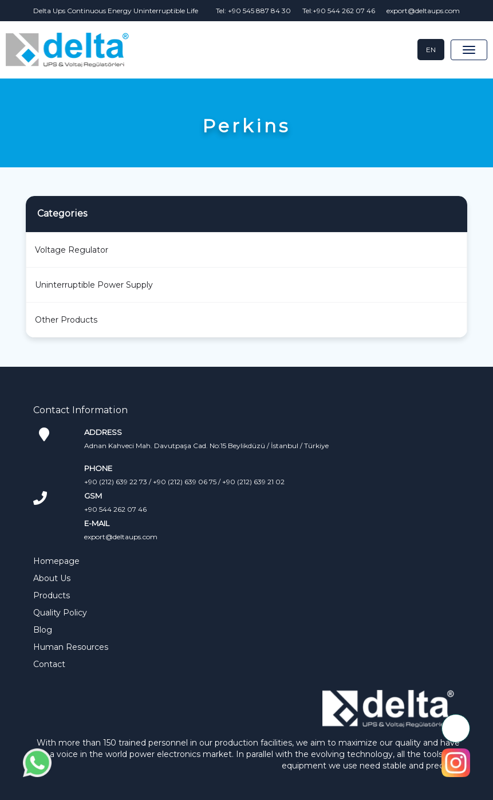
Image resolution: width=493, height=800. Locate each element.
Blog (42, 630)
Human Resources (70, 647)
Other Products (66, 320)
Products (51, 595)
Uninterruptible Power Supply (94, 285)
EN (431, 49)
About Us (51, 578)
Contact (49, 664)
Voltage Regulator (71, 250)
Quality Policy (60, 612)
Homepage (56, 561)
